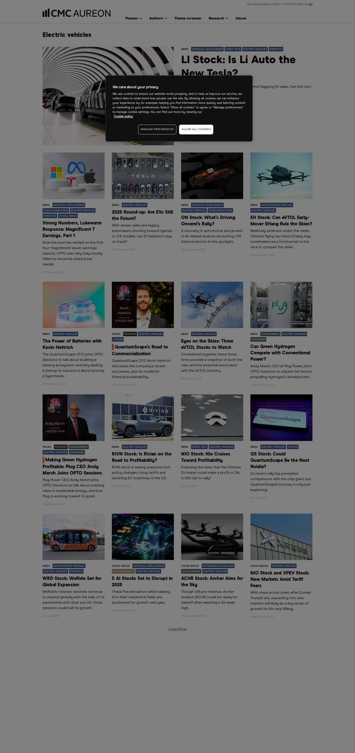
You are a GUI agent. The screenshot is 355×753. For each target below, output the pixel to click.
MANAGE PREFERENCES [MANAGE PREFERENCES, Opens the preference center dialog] (157, 129)
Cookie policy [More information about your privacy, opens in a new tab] (123, 116)
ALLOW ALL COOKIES (196, 129)
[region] (179, 108)
